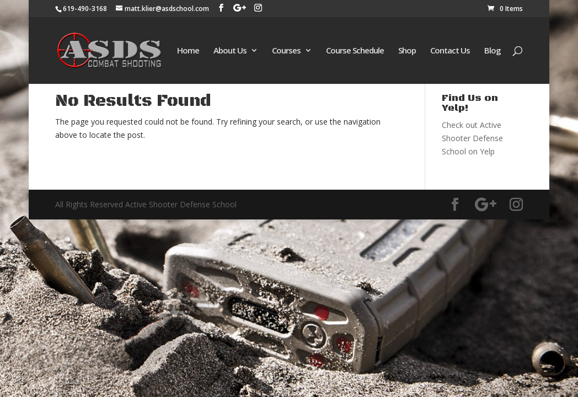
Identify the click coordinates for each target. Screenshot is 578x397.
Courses (286, 51)
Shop (407, 51)
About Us (230, 51)
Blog (492, 51)
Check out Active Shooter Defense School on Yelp (472, 138)
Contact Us (450, 51)
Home (188, 51)
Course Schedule (355, 51)
